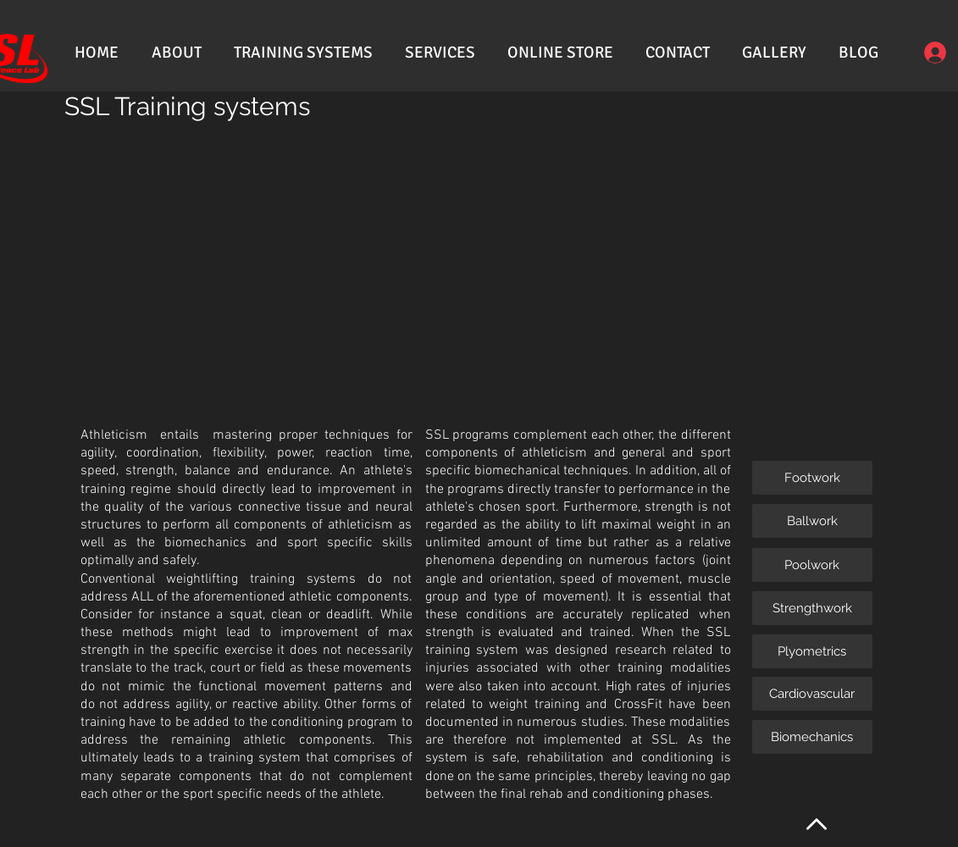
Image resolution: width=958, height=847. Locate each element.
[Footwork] (812, 478)
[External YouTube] (419, 267)
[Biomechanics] (812, 737)
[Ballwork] (812, 521)
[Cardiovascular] (812, 694)
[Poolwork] (812, 565)
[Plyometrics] (812, 651)
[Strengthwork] (812, 608)
